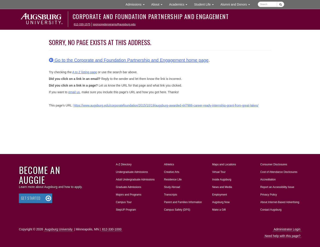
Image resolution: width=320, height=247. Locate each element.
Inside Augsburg (221, 179)
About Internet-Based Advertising (279, 202)
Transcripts (170, 194)
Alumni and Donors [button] (236, 4)
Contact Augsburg (270, 209)
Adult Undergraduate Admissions (135, 179)
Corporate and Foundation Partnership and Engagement (151, 16)
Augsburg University (58, 229)
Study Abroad (172, 187)
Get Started (30, 198)
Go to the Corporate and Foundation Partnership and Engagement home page (128, 60)
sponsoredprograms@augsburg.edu (114, 24)
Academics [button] (180, 4)
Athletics (169, 164)
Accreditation (268, 179)
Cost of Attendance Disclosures (278, 172)
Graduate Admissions (128, 187)
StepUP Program (126, 209)
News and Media (222, 187)
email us (74, 92)
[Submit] (280, 4)
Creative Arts (171, 172)
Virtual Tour (219, 172)
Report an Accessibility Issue (277, 187)
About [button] (158, 5)
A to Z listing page (84, 72)
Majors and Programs (128, 193)
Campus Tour (124, 202)
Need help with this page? (282, 236)
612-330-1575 (82, 24)
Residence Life (173, 179)
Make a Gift (219, 209)
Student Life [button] (205, 4)
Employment (219, 194)
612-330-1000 (111, 229)
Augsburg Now (221, 202)
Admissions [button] (137, 4)
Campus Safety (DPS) (177, 209)
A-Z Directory (124, 164)
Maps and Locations (224, 164)
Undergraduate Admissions (132, 172)
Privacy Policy (268, 194)
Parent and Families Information (183, 202)
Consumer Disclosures (273, 164)
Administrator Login (287, 229)
